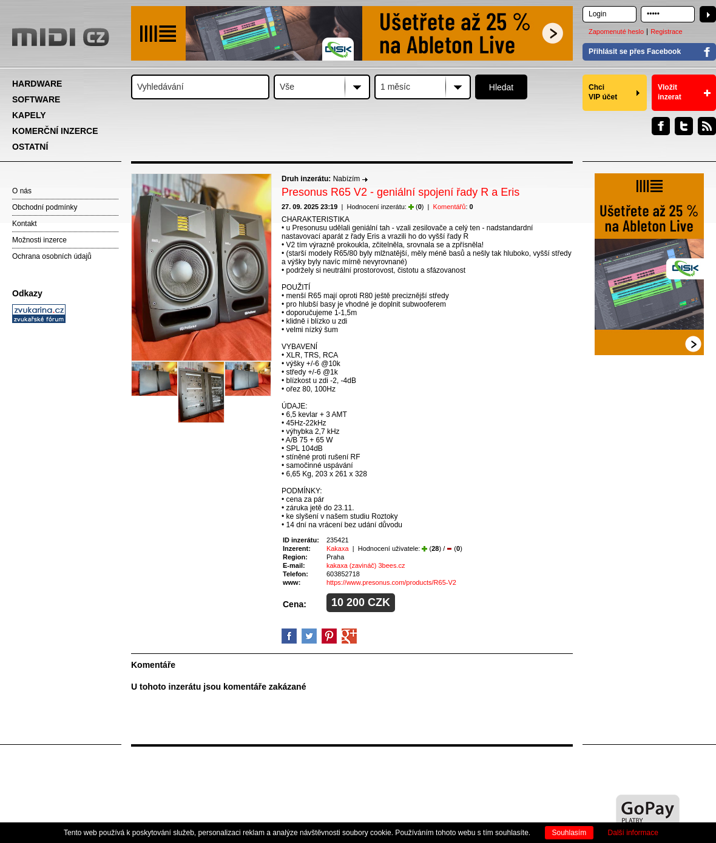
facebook (289, 636)
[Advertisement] (66, 513)
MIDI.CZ (60, 37)
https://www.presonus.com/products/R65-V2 (391, 582)
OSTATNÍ (30, 147)
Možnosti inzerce (39, 240)
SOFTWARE (36, 99)
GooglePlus (349, 636)
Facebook (661, 126)
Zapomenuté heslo (616, 31)
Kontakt (24, 223)
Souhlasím (569, 832)
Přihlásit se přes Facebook (635, 51)
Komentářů (449, 206)
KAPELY (29, 115)
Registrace (666, 31)
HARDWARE (37, 83)
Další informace (633, 832)
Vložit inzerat (669, 92)
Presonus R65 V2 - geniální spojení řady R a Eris (400, 192)
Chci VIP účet (603, 92)
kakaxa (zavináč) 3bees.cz (365, 565)
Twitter (684, 126)
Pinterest (329, 636)
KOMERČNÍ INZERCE (55, 131)
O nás (22, 191)
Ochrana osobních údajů (52, 256)
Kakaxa (337, 548)
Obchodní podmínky (44, 207)
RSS (707, 126)
